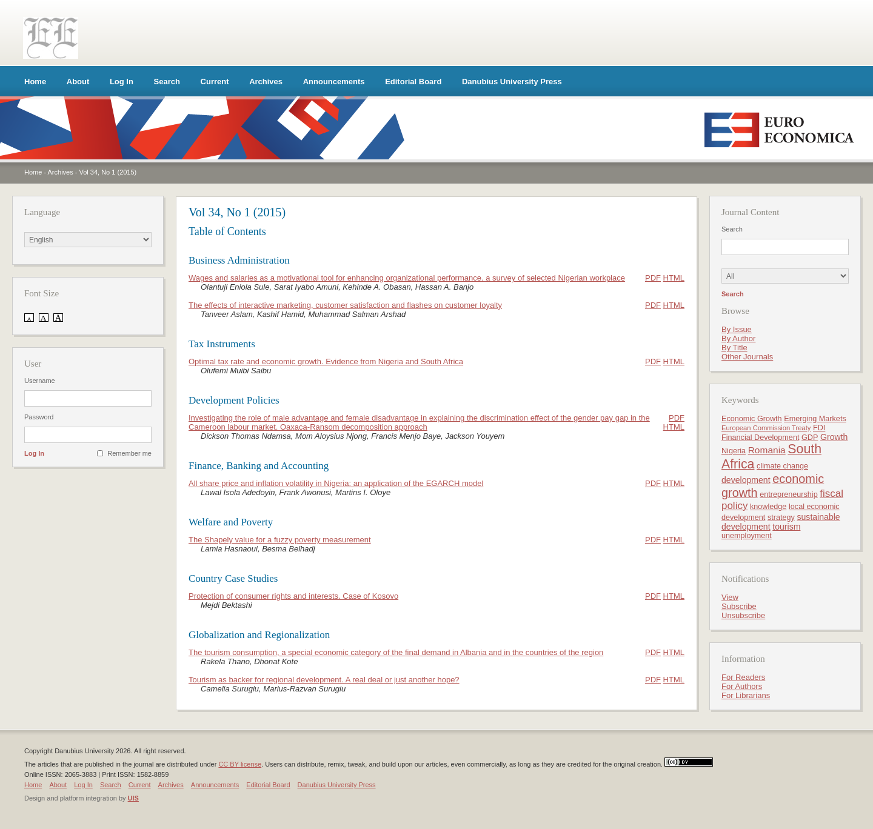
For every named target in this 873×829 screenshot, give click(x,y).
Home (35, 81)
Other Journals (747, 356)
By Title (734, 347)
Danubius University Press (512, 81)
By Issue (736, 329)
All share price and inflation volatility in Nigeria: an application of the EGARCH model (336, 483)
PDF (653, 277)
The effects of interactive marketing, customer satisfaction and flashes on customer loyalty (345, 305)
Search (167, 81)
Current (215, 81)
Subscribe (739, 606)
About (78, 81)
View (729, 597)
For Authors (741, 686)
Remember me (129, 453)
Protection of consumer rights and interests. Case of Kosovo (293, 596)
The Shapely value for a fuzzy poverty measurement (280, 539)
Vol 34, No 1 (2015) (107, 172)
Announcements (334, 81)
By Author (738, 338)
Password (38, 417)
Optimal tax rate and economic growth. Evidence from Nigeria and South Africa (326, 361)
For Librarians (745, 695)
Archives (266, 81)
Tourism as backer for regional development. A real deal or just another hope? (324, 679)
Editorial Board (413, 81)
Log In (121, 81)
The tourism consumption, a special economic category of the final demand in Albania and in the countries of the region (396, 652)
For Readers (743, 677)
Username (39, 380)
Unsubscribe (743, 615)
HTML (673, 277)
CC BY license (239, 764)
